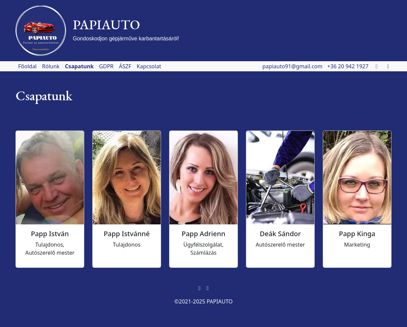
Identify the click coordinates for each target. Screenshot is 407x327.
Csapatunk (79, 66)
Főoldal (27, 66)
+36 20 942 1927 (348, 66)
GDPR (106, 66)
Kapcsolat (149, 66)
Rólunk (51, 66)
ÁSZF (125, 66)
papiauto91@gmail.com (293, 66)
